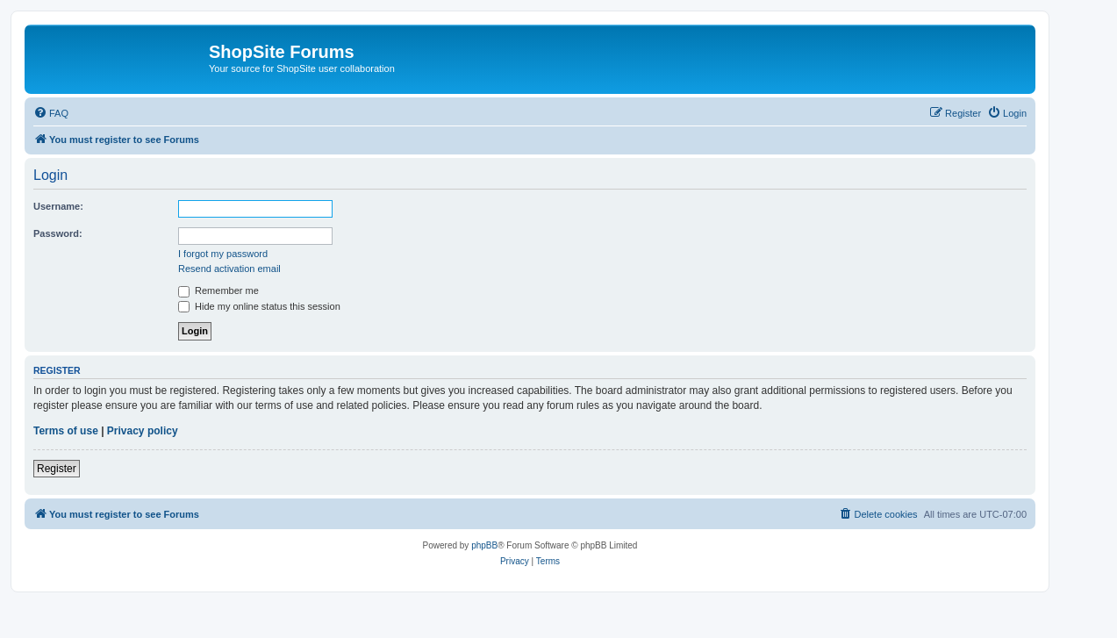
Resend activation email (229, 268)
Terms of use (65, 431)
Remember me (218, 290)
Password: (57, 233)
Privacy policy (142, 431)
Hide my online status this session (259, 306)
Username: (58, 206)
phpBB (484, 545)
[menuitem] (50, 113)
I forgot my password (223, 253)
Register (56, 468)
